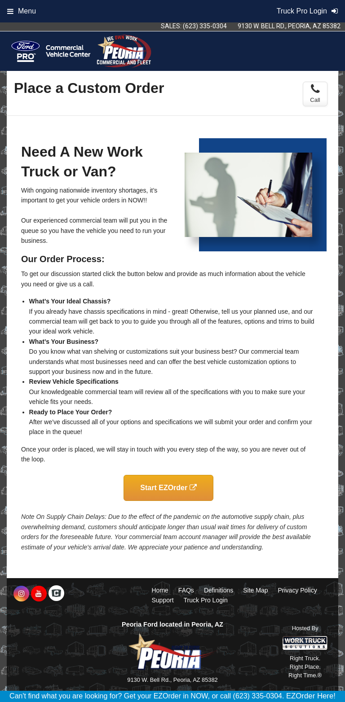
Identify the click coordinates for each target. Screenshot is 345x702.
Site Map (255, 590)
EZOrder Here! (311, 696)
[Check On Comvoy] (56, 593)
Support (163, 600)
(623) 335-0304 (205, 26)
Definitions (218, 590)
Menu (21, 11)
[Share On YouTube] (39, 593)
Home (160, 590)
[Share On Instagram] (21, 593)
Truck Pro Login (206, 600)
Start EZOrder (168, 487)
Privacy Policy (297, 590)
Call (315, 93)
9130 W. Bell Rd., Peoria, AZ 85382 (289, 26)
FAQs (186, 590)
